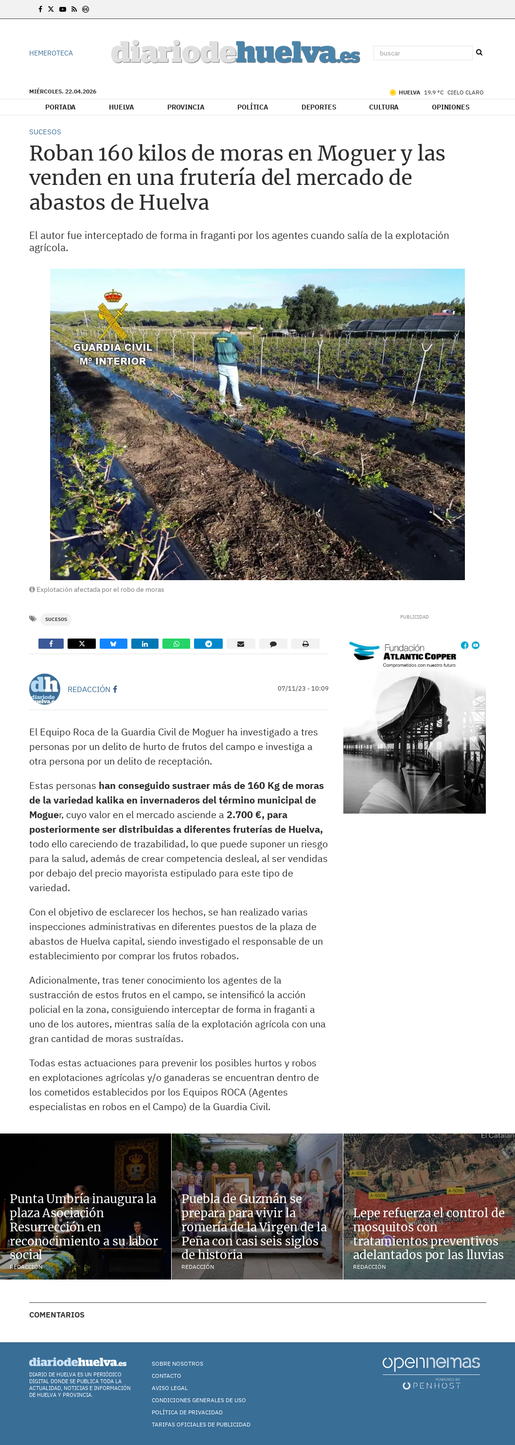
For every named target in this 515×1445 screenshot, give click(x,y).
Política (252, 107)
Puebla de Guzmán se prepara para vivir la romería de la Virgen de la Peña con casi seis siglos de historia (254, 1226)
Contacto (166, 1375)
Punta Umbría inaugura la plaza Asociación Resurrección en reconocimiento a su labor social (84, 1226)
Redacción (89, 689)
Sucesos (56, 619)
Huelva (121, 107)
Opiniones (451, 107)
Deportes (319, 107)
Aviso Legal (170, 1387)
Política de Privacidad (187, 1412)
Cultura (384, 107)
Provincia (186, 107)
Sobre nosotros (177, 1363)
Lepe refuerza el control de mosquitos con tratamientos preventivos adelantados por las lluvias (429, 1234)
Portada (60, 107)
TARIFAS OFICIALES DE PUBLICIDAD (201, 1424)
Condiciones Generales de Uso (199, 1400)
